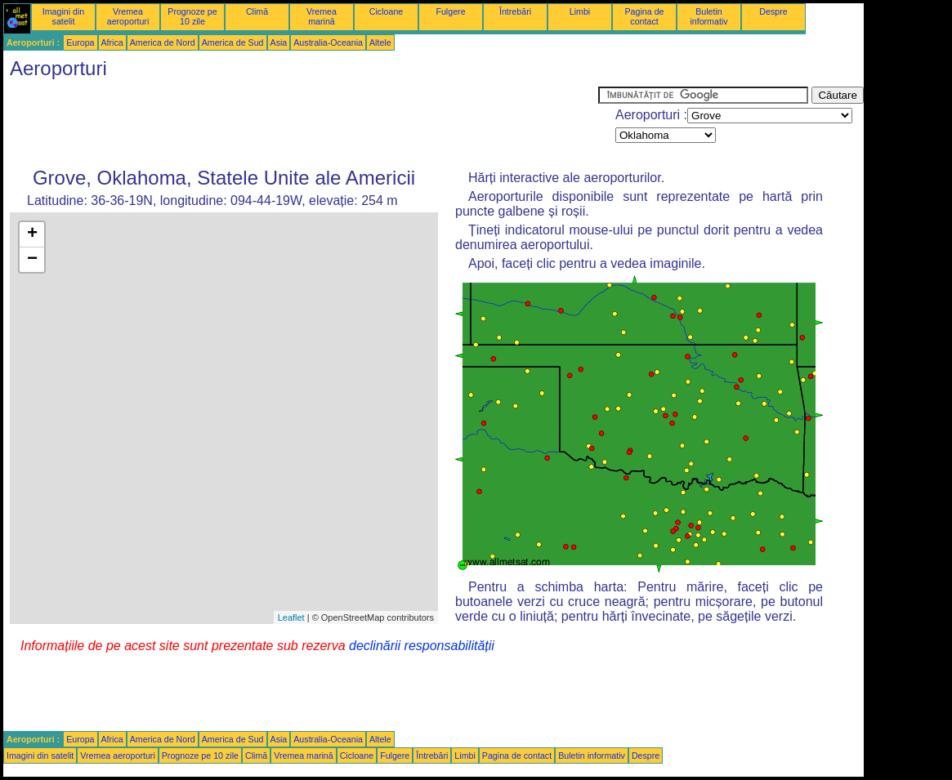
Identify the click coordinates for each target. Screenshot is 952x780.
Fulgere (450, 11)
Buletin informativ (708, 16)
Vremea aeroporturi (128, 16)
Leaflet (291, 617)
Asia (279, 42)
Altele (380, 42)
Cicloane (386, 11)
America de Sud (233, 42)
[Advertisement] (300, 123)
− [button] (32, 259)
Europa (80, 42)
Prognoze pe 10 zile (192, 16)
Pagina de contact (644, 16)
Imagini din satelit (63, 16)
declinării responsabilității (421, 646)
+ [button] (32, 234)
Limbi (580, 11)
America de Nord (162, 42)
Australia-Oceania (328, 42)
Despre (773, 11)
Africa (112, 42)
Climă (257, 11)
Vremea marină (321, 16)
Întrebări (515, 11)
